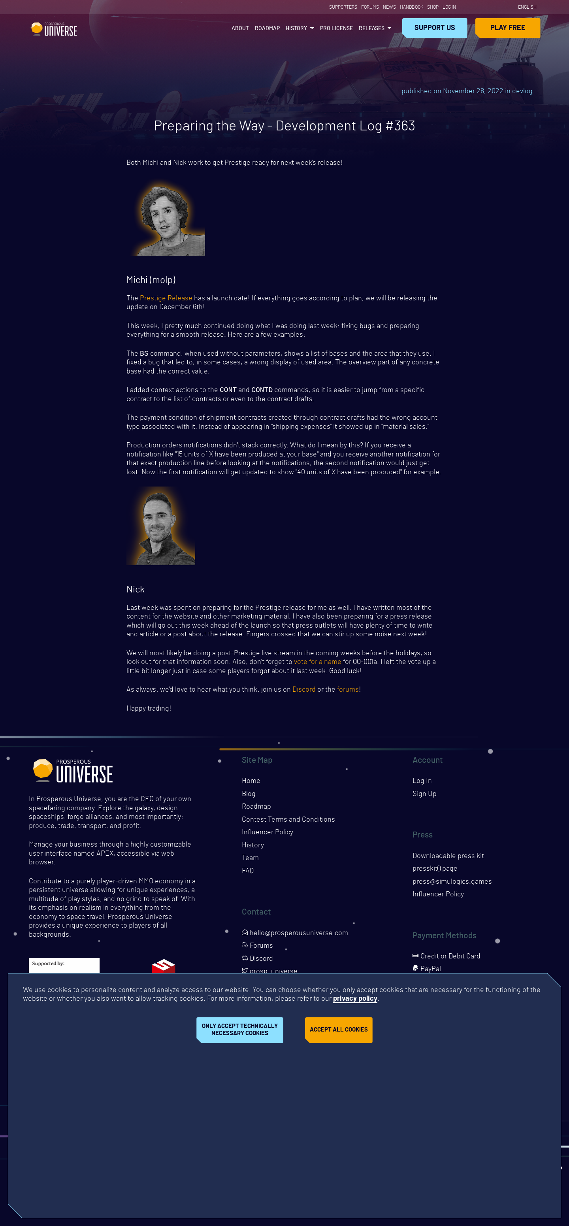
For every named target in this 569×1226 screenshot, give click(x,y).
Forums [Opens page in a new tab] (370, 7)
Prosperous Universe (54, 28)
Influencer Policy (267, 833)
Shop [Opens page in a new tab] (433, 7)
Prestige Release (166, 298)
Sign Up (425, 795)
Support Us (435, 28)
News (389, 7)
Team (250, 859)
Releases (371, 28)
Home (251, 782)
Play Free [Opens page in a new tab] (508, 28)
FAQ (248, 872)
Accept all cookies (339, 1030)
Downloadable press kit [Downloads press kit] (448, 857)
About (240, 28)
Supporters (343, 7)
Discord (304, 691)
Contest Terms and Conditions (288, 821)
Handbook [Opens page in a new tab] (411, 7)
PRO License (336, 28)
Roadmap (267, 28)
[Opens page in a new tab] (465, 7)
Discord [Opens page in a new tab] (257, 960)
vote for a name (317, 663)
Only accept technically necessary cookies (240, 1030)
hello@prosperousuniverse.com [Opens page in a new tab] (295, 934)
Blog (249, 795)
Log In (449, 7)
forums (348, 691)
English (527, 7)
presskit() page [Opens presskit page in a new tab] (435, 870)
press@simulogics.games (452, 883)
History (296, 28)
